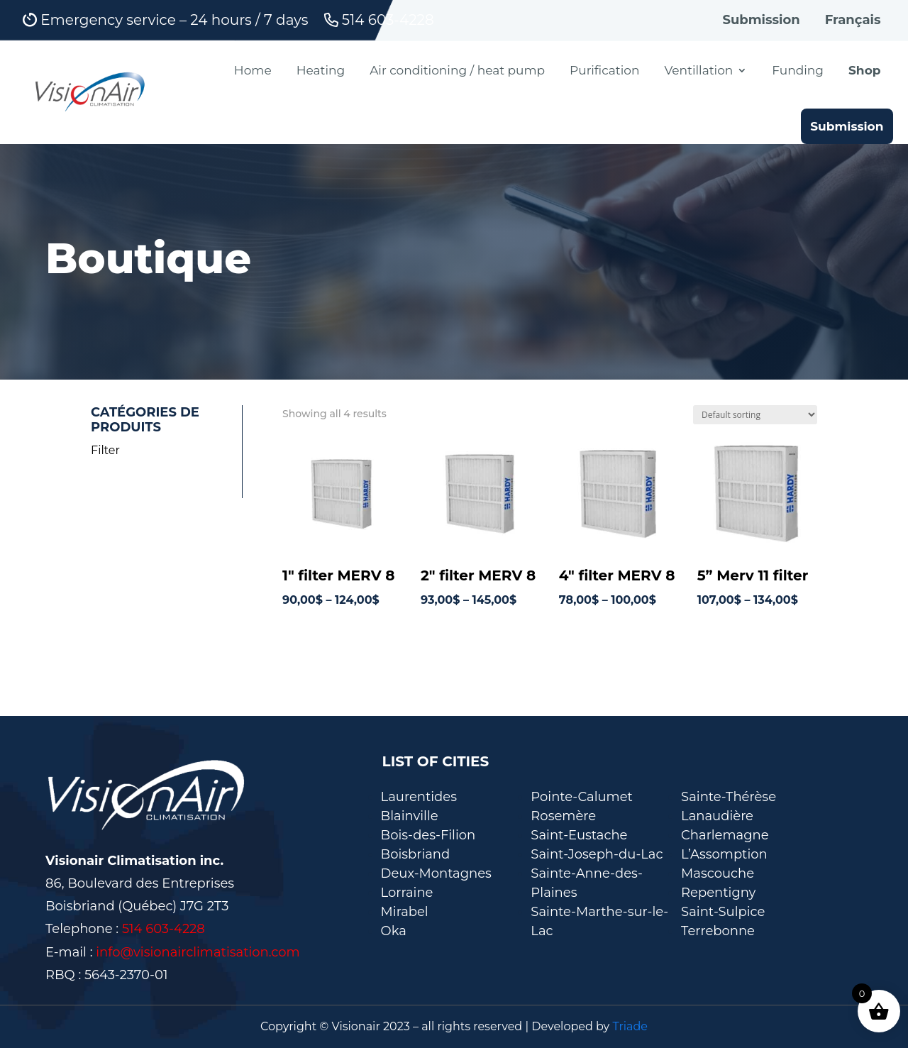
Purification (604, 70)
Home (253, 70)
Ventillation (698, 70)
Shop (864, 70)
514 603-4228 (379, 20)
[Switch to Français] (853, 23)
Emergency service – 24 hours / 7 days (166, 20)
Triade (630, 1026)
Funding (798, 70)
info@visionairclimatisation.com (197, 952)
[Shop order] (755, 414)
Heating (321, 70)
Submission (760, 20)
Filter (105, 450)
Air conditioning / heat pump (457, 70)
